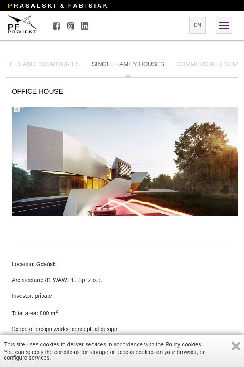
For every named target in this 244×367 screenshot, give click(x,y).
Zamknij (236, 346)
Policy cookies (183, 344)
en (197, 25)
